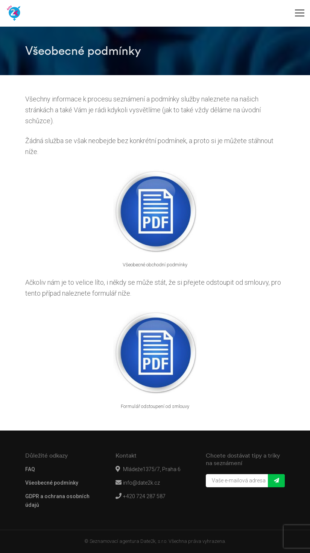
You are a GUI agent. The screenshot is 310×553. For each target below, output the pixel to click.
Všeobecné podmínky (51, 483)
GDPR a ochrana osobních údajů (57, 500)
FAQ (30, 469)
